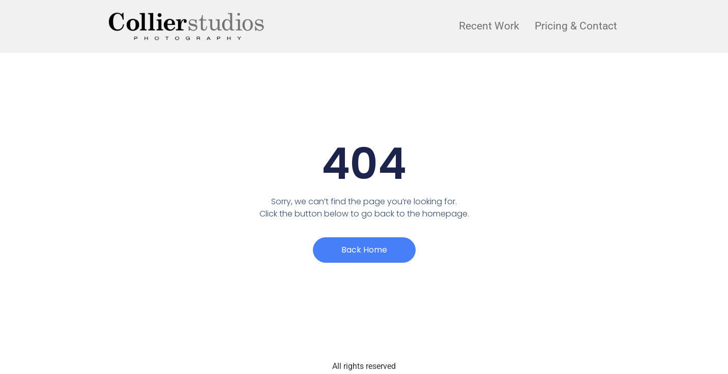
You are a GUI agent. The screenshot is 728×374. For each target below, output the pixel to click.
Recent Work (489, 26)
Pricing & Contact (576, 26)
